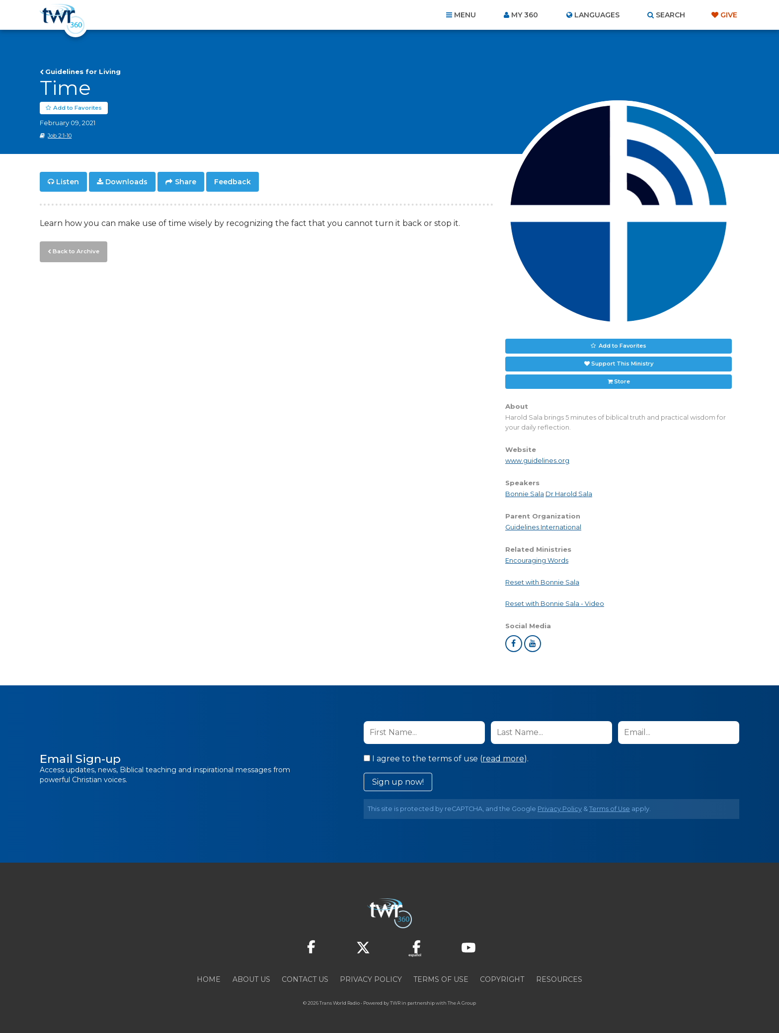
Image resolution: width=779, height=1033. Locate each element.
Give (728, 14)
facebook (513, 643)
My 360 (524, 14)
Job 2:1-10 (60, 135)
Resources (559, 979)
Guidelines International (543, 527)
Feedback (232, 181)
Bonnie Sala (524, 494)
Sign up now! (398, 782)
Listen (67, 181)
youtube (532, 643)
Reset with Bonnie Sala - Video (554, 603)
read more (503, 758)
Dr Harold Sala (568, 494)
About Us (251, 979)
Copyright (502, 979)
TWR (395, 1003)
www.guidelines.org (537, 460)
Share (185, 181)
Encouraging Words (536, 561)
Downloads (126, 181)
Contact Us (305, 979)
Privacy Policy (560, 808)
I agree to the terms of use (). (446, 758)
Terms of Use (609, 808)
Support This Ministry (622, 363)
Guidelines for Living (83, 71)
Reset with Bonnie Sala (542, 582)
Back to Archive (75, 250)
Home (209, 979)
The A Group (462, 1003)
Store (622, 381)
